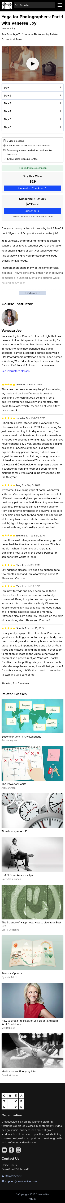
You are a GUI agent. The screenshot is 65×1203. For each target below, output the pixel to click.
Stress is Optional (12, 973)
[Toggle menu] (60, 5)
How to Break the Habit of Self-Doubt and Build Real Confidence (30, 1022)
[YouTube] (4, 1150)
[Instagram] (18, 1150)
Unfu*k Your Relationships (17, 875)
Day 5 (7, 119)
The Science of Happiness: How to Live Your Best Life (31, 924)
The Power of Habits (14, 784)
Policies (32, 1199)
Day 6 (7, 127)
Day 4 (7, 111)
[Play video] (32, 63)
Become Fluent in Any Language (21, 736)
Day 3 (7, 103)
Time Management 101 (15, 831)
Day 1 (7, 88)
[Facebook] (11, 1150)
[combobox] (34, 5)
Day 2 (7, 96)
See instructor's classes (15, 371)
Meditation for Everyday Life (19, 1071)
